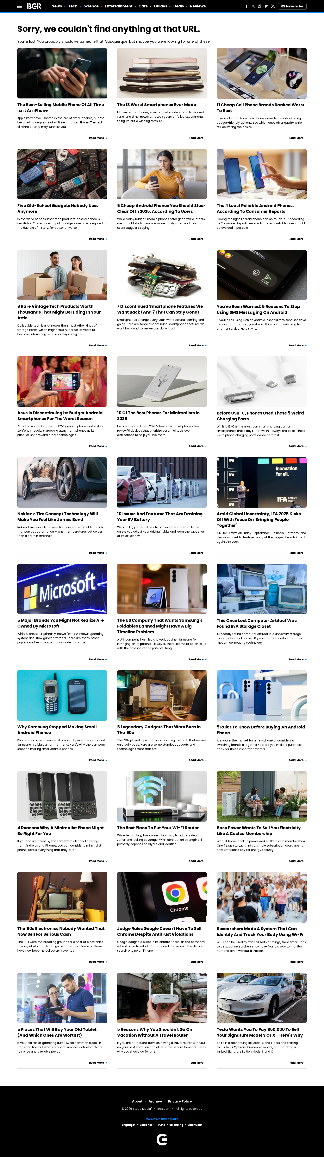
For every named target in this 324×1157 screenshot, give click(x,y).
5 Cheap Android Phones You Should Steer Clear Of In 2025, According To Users (161, 208)
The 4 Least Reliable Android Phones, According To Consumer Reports (255, 208)
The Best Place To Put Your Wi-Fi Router (158, 827)
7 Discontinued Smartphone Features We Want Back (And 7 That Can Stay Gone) (160, 309)
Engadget (128, 1125)
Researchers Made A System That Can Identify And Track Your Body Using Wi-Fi (260, 931)
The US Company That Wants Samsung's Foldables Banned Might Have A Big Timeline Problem (159, 626)
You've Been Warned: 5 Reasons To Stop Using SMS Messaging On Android (258, 309)
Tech (72, 6)
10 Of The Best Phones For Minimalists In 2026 (158, 415)
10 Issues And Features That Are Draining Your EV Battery (160, 516)
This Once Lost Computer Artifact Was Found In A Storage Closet (257, 623)
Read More (96, 138)
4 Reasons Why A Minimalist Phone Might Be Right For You (60, 830)
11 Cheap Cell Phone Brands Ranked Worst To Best (260, 107)
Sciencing (176, 1125)
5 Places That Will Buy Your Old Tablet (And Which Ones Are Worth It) (56, 1032)
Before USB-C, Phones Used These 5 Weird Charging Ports (260, 416)
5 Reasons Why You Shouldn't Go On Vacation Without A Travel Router (154, 1032)
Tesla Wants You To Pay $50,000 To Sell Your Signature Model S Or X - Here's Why (260, 1032)
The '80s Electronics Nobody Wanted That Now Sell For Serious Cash (61, 931)
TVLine (160, 1125)
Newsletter (292, 6)
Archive (155, 1101)
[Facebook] (246, 6)
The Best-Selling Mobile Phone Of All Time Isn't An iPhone (60, 107)
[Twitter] (253, 6)
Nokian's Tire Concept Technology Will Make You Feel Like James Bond (57, 516)
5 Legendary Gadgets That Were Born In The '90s (159, 729)
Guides (160, 6)
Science (91, 6)
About (137, 1101)
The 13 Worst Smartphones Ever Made (156, 104)
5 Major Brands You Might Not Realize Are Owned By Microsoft (60, 623)
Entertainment (118, 6)
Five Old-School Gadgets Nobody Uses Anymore (58, 208)
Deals (178, 6)
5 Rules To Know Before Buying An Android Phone (261, 729)
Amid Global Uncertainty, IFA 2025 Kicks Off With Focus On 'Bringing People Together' (259, 519)
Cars (143, 6)
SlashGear (195, 1125)
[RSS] (273, 6)
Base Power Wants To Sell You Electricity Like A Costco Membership (259, 830)
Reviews (198, 6)
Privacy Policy (180, 1101)
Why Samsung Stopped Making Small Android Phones (57, 729)
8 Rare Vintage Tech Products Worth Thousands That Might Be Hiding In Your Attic (59, 312)
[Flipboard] (266, 6)
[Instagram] (259, 6)
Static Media (142, 1109)
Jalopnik (146, 1125)
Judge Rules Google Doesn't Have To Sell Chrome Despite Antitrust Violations (159, 931)
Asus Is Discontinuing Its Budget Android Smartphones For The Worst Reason (60, 415)
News (56, 6)
